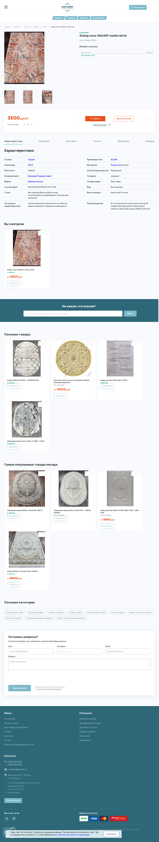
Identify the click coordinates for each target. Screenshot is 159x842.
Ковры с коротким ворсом (140, 612)
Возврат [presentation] (150, 141)
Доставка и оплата (88, 727)
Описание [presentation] (44, 141)
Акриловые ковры (36, 612)
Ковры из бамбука (56, 612)
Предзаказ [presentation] (123, 141)
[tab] (13, 141)
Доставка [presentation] (71, 141)
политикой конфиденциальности (49, 689)
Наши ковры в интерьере (16, 727)
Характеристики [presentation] (13, 141)
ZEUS (45, 27)
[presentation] (28, 676)
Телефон (61, 646)
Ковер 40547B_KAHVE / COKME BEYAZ (23, 380)
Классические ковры (14, 612)
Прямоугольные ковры (96, 612)
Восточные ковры (13, 618)
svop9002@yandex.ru (17, 769)
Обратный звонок (13, 800)
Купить (97, 119)
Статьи (7, 740)
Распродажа (99, 18)
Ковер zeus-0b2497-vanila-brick (20, 270)
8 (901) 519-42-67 (15, 761)
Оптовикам (85, 736)
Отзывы (7, 732)
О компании (9, 719)
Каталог (59, 18)
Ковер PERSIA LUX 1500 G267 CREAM (22, 571)
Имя (10, 646)
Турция (26, 27)
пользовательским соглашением (73, 835)
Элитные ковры (117, 612)
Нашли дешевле (100, 125)
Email (107, 646)
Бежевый (32, 176)
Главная (7, 27)
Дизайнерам (85, 740)
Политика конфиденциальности (19, 745)
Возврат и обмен (87, 732)
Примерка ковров (88, 719)
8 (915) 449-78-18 (15, 764)
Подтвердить (111, 834)
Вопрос (11, 656)
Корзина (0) (139, 7)
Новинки (71, 18)
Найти (130, 314)
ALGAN (36, 27)
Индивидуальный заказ (90, 723)
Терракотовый (44, 176)
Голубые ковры (75, 612)
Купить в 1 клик (123, 119)
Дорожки (84, 18)
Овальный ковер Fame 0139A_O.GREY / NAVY (26, 441)
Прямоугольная (35, 181)
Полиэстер (116, 165)
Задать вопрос (19, 688)
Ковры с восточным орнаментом (71, 618)
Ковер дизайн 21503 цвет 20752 (113, 380)
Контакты (8, 736)
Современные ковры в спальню (39, 618)
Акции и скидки (11, 723)
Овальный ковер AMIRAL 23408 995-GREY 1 (25, 510)
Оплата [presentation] (97, 141)
